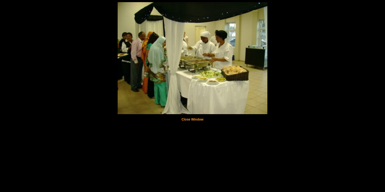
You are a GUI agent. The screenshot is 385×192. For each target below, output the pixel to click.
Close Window (192, 119)
